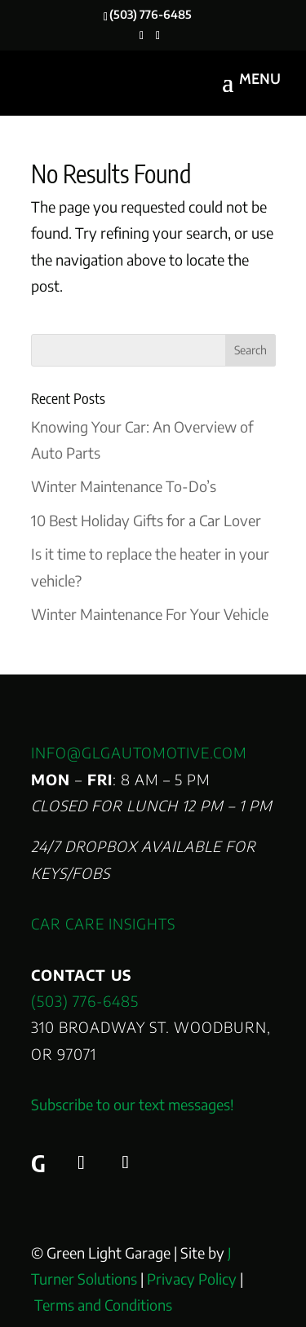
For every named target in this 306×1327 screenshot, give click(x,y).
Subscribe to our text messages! (132, 1104)
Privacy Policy (192, 1278)
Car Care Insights (103, 923)
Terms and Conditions (103, 1304)
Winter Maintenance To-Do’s (123, 486)
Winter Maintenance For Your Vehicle (149, 613)
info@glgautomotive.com (139, 752)
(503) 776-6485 (85, 1000)
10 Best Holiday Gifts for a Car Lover (146, 520)
